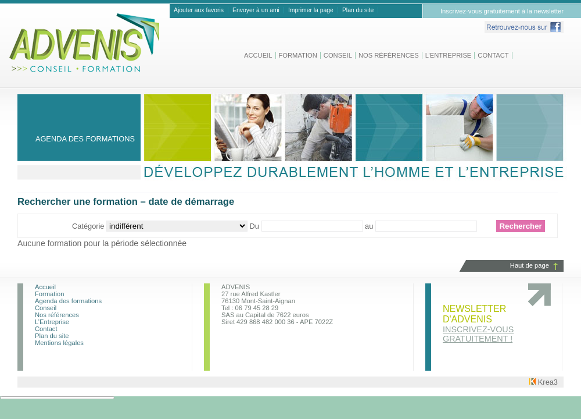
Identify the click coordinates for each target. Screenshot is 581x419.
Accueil (258, 55)
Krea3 (543, 382)
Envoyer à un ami (255, 10)
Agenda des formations (68, 300)
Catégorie (89, 226)
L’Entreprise (448, 55)
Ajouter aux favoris (199, 10)
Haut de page (529, 265)
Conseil (338, 55)
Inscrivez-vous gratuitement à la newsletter (502, 11)
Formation (298, 55)
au (370, 226)
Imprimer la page (310, 10)
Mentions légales (59, 342)
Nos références (388, 55)
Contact (493, 55)
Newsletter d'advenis (478, 323)
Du (255, 226)
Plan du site (358, 10)
